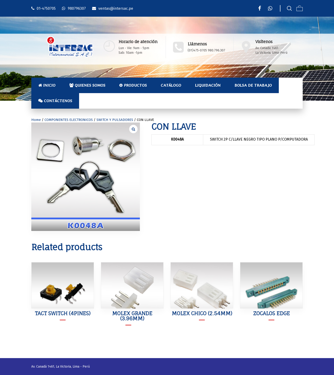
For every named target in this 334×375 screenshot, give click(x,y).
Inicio (46, 85)
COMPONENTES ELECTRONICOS (69, 120)
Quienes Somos (87, 85)
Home (36, 120)
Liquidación (208, 85)
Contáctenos (55, 100)
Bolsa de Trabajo (253, 85)
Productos (133, 85)
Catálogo (171, 85)
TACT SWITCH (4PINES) (62, 313)
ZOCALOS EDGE (271, 313)
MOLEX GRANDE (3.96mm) (132, 315)
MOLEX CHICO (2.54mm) (202, 313)
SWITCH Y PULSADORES (114, 120)
